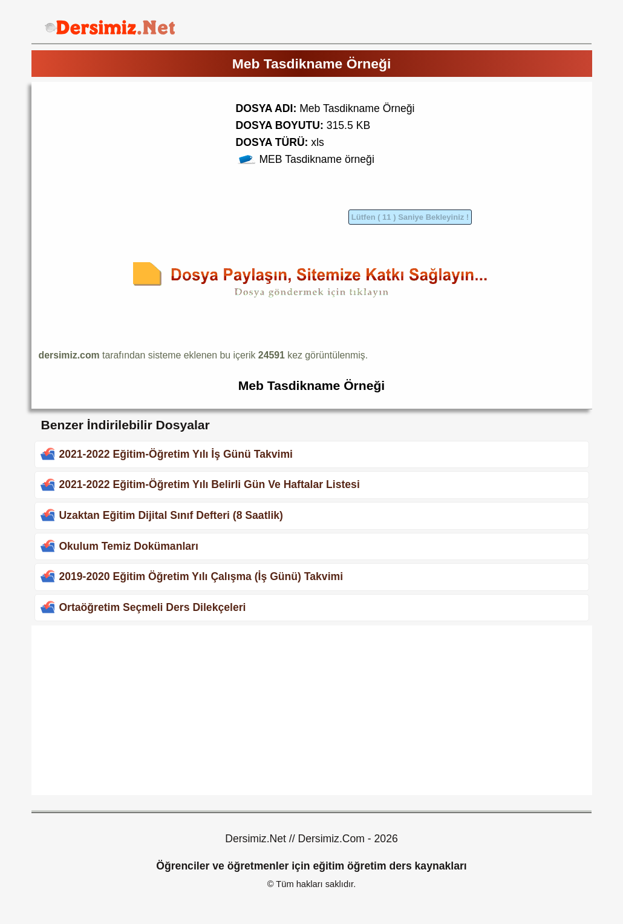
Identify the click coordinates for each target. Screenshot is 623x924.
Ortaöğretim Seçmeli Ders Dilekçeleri (152, 607)
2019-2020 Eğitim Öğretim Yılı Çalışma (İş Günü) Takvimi (201, 576)
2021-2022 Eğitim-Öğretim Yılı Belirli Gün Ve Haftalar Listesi (209, 484)
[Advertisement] (140, 174)
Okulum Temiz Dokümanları (128, 546)
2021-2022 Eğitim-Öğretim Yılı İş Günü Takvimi (176, 454)
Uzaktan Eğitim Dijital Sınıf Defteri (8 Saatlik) (171, 515)
